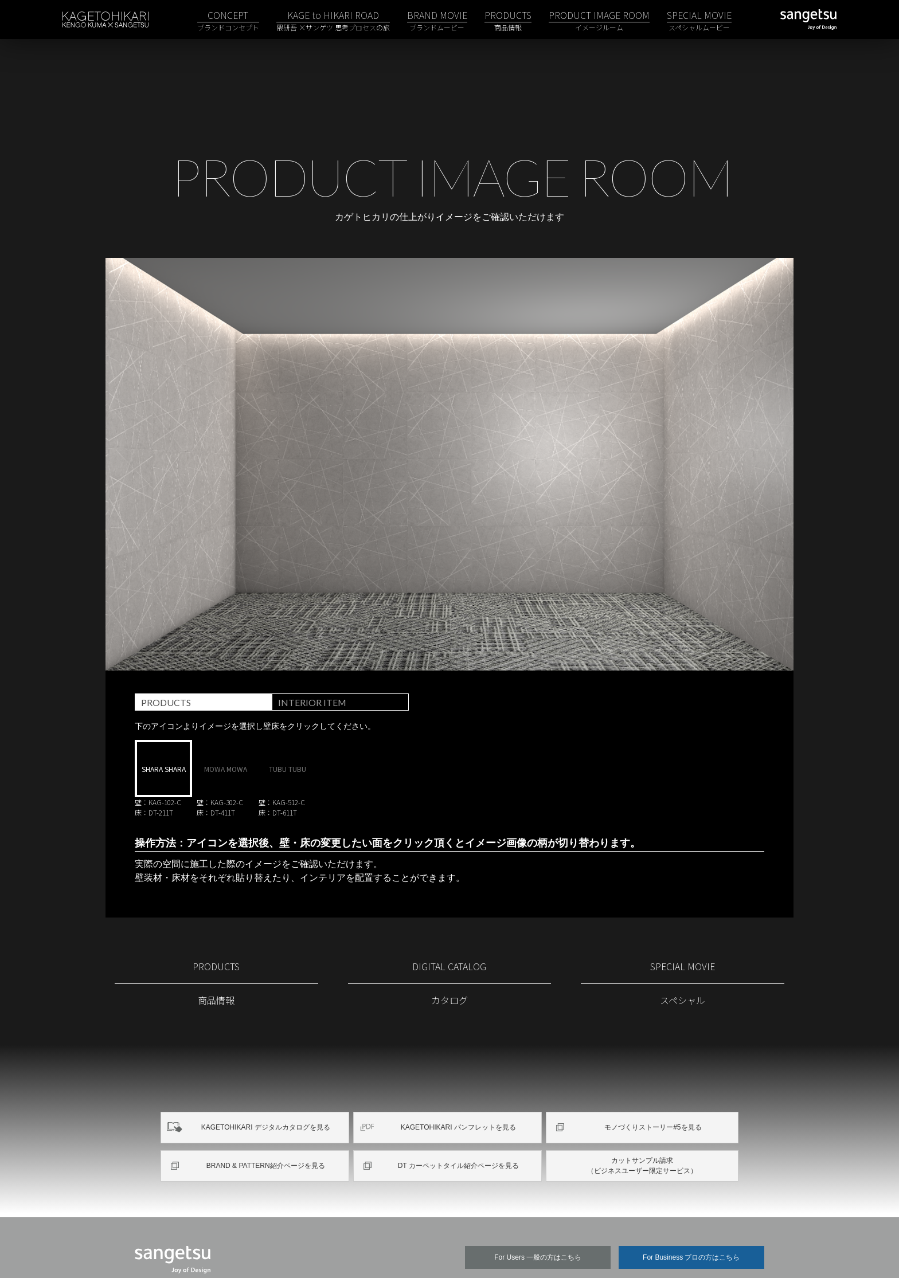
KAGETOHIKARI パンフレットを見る (456, 1089)
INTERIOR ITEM (317, 664)
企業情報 (541, 1252)
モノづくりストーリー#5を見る (652, 1089)
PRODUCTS (168, 664)
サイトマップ (233, 1252)
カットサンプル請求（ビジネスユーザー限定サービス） (642, 1126)
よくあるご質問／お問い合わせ (633, 1252)
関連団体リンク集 (472, 1252)
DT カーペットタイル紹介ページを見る (456, 1126)
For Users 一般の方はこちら (537, 1216)
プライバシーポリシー (379, 1252)
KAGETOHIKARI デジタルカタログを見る (264, 1089)
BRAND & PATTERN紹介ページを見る (264, 1126)
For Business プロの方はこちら (691, 1216)
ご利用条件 (298, 1252)
